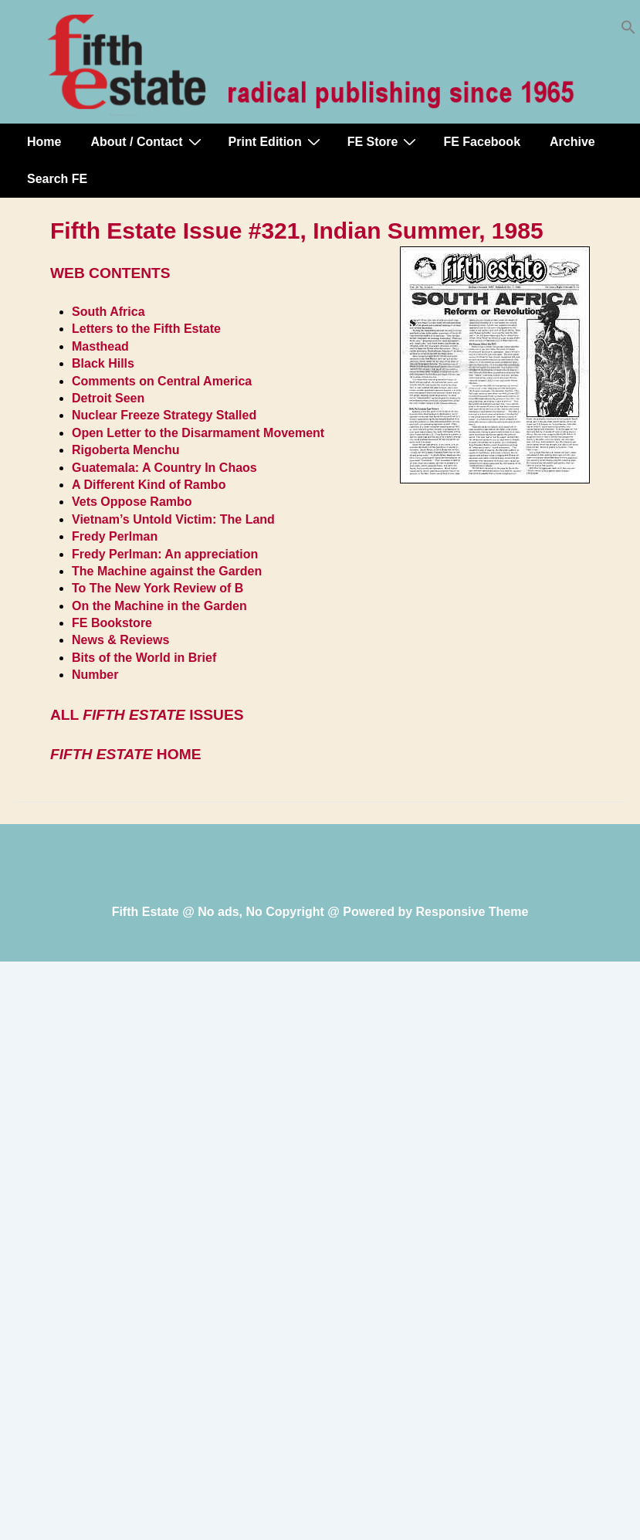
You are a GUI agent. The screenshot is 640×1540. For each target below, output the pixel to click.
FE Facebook (481, 141)
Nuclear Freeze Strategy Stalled (164, 415)
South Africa (108, 311)
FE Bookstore (112, 622)
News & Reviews (120, 639)
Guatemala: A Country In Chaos (164, 467)
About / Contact (147, 141)
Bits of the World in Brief (144, 657)
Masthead (100, 346)
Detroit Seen (108, 398)
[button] (628, 30)
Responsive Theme (472, 911)
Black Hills (103, 363)
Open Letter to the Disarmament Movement (198, 432)
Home (44, 141)
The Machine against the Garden (167, 571)
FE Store (384, 141)
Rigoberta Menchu (126, 449)
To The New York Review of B (157, 588)
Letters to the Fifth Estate (146, 328)
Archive (572, 141)
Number (95, 674)
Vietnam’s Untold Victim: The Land (173, 519)
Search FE (57, 178)
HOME (125, 754)
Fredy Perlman (114, 536)
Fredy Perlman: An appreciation (165, 554)
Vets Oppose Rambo (132, 501)
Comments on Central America (162, 381)
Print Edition (276, 141)
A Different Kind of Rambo (148, 484)
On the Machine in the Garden (159, 605)
